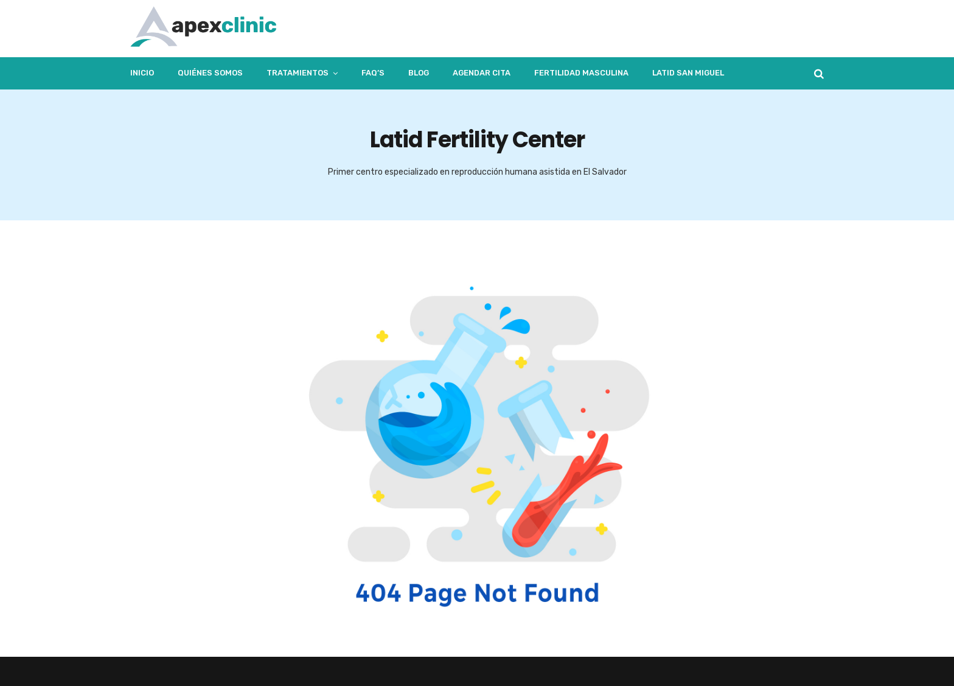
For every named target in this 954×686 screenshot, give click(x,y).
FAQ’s (373, 72)
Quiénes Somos (210, 72)
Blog (418, 72)
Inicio (142, 72)
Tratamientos (297, 72)
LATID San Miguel (688, 72)
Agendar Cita (481, 72)
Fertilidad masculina (581, 72)
